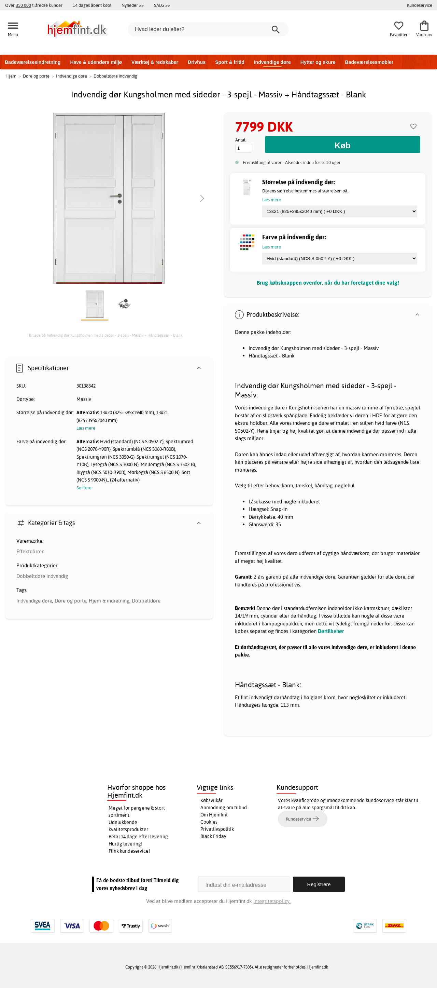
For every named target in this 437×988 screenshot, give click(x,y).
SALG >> (162, 5)
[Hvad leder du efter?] (208, 29)
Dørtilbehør (331, 631)
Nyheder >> (133, 5)
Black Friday (213, 836)
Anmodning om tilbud (223, 807)
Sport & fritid (229, 62)
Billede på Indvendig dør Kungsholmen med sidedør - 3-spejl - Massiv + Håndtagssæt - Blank (106, 335)
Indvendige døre (272, 62)
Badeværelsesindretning (32, 62)
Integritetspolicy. (272, 901)
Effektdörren (30, 551)
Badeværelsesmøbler (369, 62)
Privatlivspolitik (217, 829)
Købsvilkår (211, 800)
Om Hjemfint (214, 815)
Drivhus (197, 62)
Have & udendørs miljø (96, 62)
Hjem (10, 76)
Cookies (208, 822)
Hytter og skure (318, 62)
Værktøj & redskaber (154, 62)
